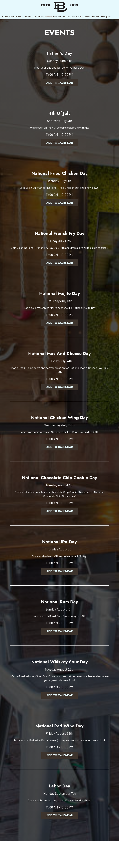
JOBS (108, 16)
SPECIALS (28, 16)
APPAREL (6, 21)
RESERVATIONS (98, 16)
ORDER (87, 16)
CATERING (38, 16)
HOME (5, 16)
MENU (12, 16)
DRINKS (19, 16)
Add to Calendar (59, 83)
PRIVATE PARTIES (61, 16)
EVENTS (48, 16)
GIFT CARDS (77, 16)
